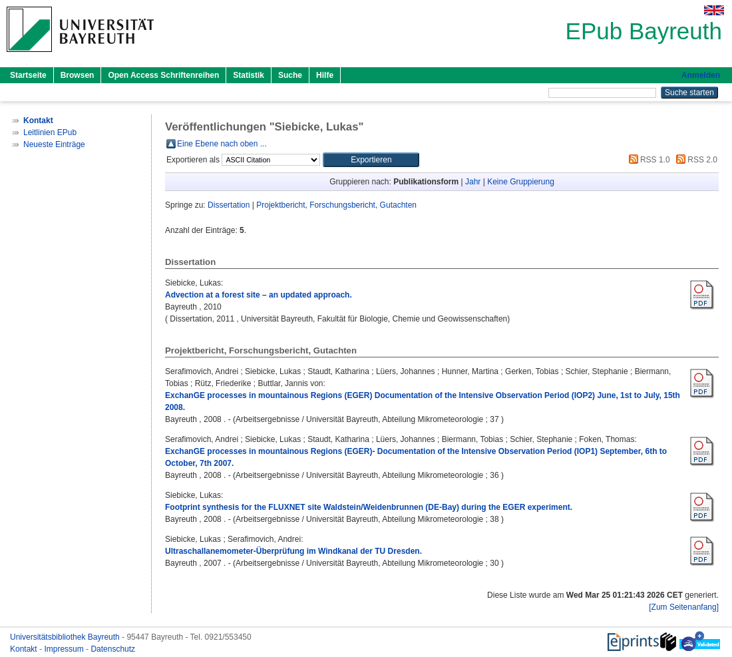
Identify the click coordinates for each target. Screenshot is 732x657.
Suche (290, 75)
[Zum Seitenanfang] (684, 607)
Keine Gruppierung (520, 181)
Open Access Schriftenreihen (163, 75)
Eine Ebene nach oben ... (222, 143)
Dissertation (229, 205)
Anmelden (700, 75)
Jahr (472, 181)
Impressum (65, 649)
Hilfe (324, 75)
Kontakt (24, 649)
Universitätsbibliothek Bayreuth (66, 637)
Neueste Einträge (54, 144)
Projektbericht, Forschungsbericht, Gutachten (336, 205)
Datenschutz (113, 649)
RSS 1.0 (647, 159)
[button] (371, 159)
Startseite (28, 75)
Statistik (248, 75)
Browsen (77, 75)
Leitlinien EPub (50, 132)
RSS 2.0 (694, 159)
